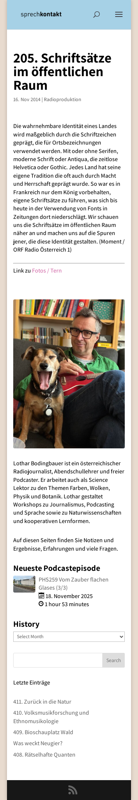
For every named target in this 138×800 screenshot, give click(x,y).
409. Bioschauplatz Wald (43, 732)
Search (113, 660)
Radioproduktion (62, 99)
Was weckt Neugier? (38, 743)
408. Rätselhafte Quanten (44, 754)
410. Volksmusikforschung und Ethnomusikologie (51, 717)
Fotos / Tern (47, 270)
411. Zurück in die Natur (42, 701)
